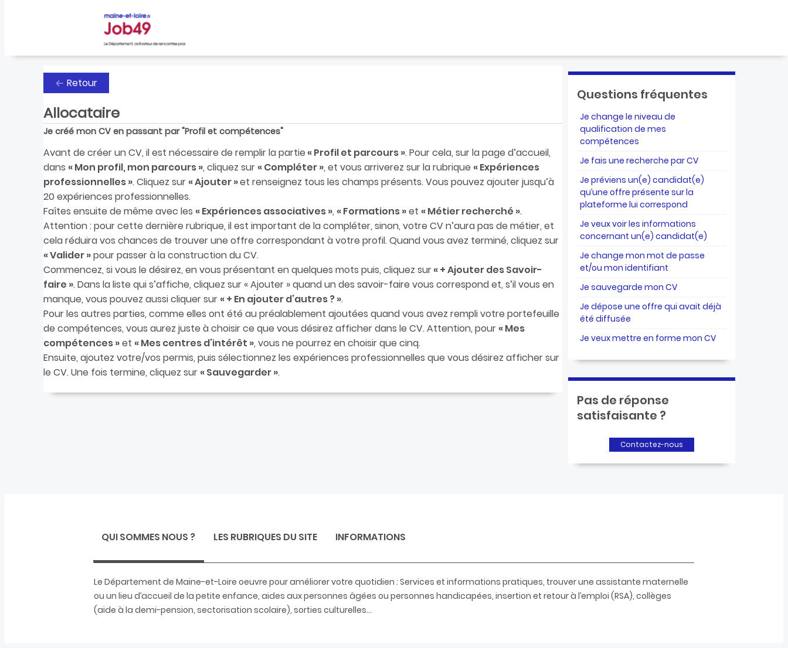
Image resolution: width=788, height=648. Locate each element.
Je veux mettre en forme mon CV (648, 338)
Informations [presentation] (370, 537)
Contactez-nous (651, 444)
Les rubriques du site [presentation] (265, 537)
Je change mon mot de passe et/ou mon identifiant (642, 262)
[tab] (148, 538)
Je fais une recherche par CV (639, 160)
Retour (82, 83)
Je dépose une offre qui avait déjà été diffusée (650, 313)
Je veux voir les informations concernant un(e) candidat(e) (643, 230)
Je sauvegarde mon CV (628, 287)
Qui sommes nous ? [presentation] (148, 537)
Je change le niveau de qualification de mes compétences (627, 129)
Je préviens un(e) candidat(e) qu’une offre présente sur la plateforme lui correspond (642, 192)
